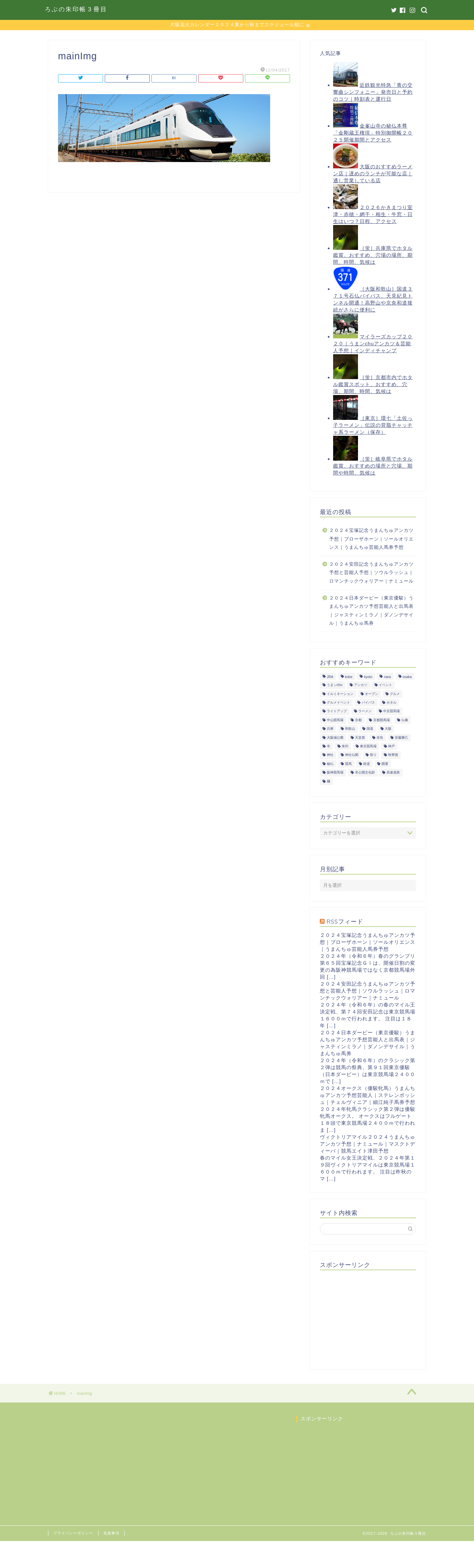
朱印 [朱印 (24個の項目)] (345, 747)
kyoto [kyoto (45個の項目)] (368, 678)
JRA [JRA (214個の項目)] (330, 678)
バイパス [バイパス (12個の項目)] (368, 703)
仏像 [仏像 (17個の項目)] (404, 721)
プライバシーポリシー (73, 1534)
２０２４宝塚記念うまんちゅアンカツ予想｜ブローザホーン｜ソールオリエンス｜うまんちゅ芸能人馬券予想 (371, 539)
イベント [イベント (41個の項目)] (385, 686)
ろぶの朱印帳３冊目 (76, 9)
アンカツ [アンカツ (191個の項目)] (360, 686)
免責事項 (111, 1534)
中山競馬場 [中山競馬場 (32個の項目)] (335, 721)
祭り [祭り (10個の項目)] (373, 756)
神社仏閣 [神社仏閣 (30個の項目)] (351, 756)
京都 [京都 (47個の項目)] (358, 721)
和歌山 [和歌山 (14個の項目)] (350, 729)
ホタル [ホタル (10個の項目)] (391, 703)
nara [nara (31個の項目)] (387, 678)
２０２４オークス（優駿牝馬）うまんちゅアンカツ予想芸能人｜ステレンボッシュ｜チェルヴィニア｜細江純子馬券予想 (367, 1096)
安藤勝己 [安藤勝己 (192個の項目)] (401, 738)
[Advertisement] (369, 1317)
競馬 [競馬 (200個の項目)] (348, 765)
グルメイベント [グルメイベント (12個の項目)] (338, 703)
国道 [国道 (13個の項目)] (370, 729)
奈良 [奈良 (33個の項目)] (380, 738)
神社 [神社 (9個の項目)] (330, 756)
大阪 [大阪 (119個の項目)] (388, 729)
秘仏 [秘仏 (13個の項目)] (330, 765)
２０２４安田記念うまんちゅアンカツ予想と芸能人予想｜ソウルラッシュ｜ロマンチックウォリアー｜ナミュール (371, 573)
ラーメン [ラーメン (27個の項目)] (365, 712)
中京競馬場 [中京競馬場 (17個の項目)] (391, 712)
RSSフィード (344, 922)
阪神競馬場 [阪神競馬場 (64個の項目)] (335, 773)
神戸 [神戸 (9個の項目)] (391, 747)
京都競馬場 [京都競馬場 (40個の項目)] (381, 721)
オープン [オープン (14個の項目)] (371, 694)
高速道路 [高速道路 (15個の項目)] (393, 773)
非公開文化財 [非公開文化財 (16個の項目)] (365, 773)
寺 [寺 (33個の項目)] (328, 747)
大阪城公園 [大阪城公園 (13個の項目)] (335, 738)
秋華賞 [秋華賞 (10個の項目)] (393, 756)
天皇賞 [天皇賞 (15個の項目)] (360, 738)
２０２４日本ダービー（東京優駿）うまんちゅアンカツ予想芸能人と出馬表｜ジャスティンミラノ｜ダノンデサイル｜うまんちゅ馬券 (371, 611)
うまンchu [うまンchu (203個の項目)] (334, 686)
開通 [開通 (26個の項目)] (385, 765)
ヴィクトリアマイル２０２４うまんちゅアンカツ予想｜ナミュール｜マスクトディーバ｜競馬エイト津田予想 (367, 1144)
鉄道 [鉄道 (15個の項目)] (366, 765)
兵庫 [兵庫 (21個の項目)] (330, 729)
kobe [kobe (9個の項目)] (349, 678)
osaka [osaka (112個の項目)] (407, 678)
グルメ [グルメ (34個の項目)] (395, 694)
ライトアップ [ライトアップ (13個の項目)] (337, 712)
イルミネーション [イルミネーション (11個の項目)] (340, 694)
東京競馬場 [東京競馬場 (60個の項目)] (368, 747)
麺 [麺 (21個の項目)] (328, 782)
